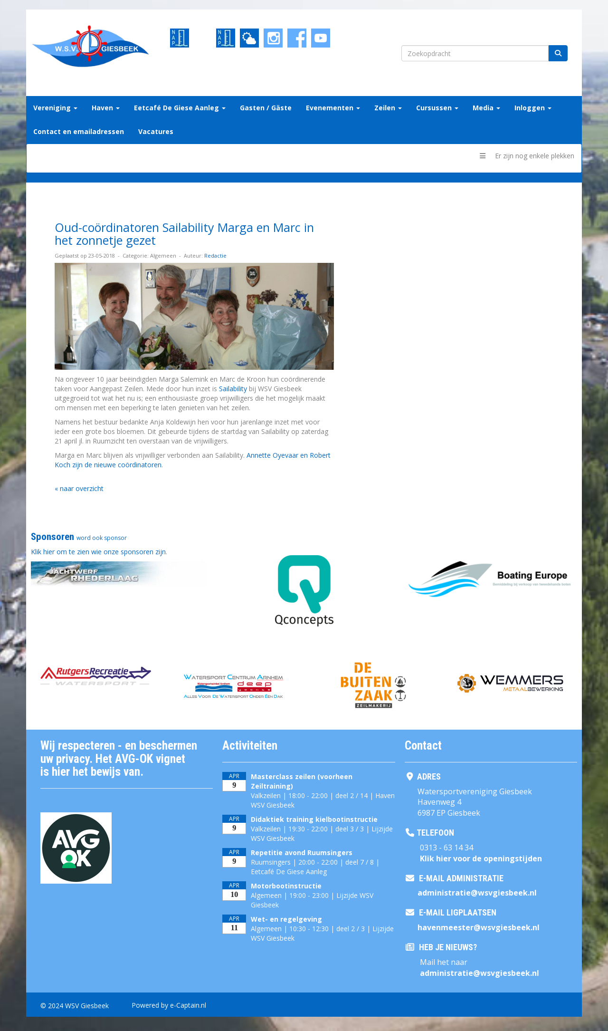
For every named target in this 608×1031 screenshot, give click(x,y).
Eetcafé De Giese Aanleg (180, 107)
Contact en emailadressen (78, 131)
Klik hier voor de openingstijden (481, 858)
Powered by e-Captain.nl (169, 1005)
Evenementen (333, 107)
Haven (106, 107)
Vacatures (155, 131)
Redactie (215, 255)
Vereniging (55, 107)
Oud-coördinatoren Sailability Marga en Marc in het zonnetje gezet (184, 234)
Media (486, 107)
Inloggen (532, 107)
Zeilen (388, 107)
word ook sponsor (101, 538)
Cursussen (437, 107)
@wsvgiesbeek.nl (477, 892)
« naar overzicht (79, 488)
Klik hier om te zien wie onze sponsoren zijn (98, 551)
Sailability (233, 388)
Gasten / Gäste (266, 107)
